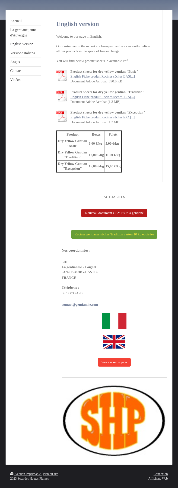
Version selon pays (114, 362)
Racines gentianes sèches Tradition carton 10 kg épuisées (114, 234)
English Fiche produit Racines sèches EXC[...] (102, 117)
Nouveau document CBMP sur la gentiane (114, 213)
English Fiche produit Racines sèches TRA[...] (102, 97)
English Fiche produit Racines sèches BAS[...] (102, 76)
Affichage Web (158, 478)
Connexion (161, 474)
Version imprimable (26, 474)
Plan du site (50, 474)
